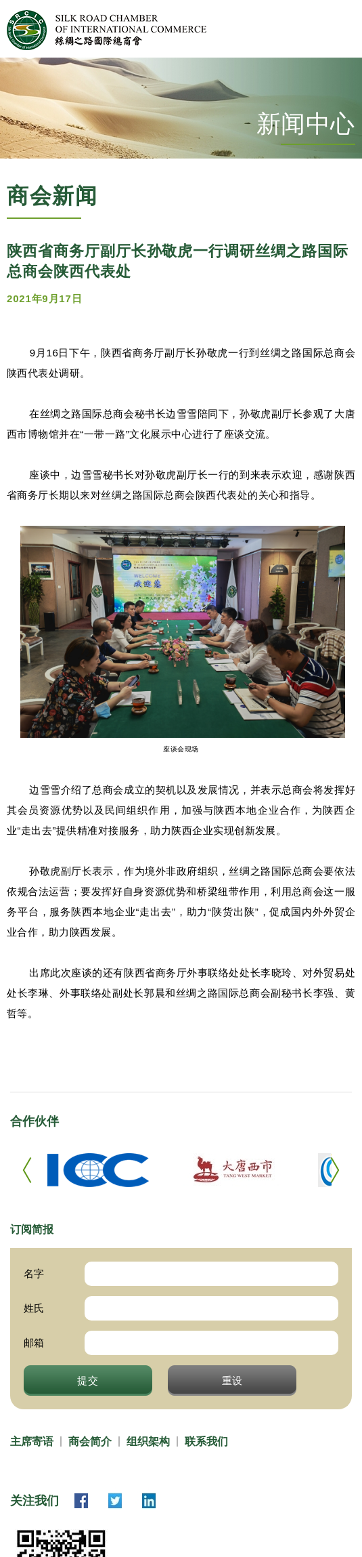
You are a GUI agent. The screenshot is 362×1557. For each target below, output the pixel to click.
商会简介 (90, 1441)
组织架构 (148, 1441)
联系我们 (206, 1441)
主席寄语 (31, 1441)
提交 (88, 1380)
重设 (233, 1380)
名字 (34, 1273)
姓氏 (34, 1308)
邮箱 (34, 1342)
